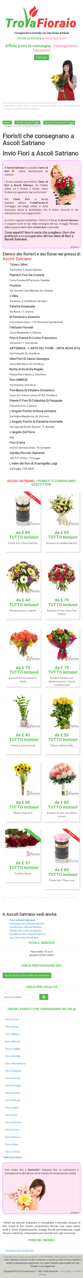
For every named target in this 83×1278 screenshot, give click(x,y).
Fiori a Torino (12, 1129)
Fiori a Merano (13, 1041)
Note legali (65, 1271)
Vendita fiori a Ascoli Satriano (26, 927)
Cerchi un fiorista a (41, 38)
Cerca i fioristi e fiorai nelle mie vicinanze (27, 975)
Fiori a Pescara (13, 1122)
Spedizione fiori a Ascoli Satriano (28, 934)
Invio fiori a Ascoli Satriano (24, 937)
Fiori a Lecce (12, 1019)
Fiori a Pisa (11, 1115)
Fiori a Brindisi (12, 1056)
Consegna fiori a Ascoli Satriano (27, 923)
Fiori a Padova (13, 1070)
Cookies (77, 1271)
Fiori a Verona (12, 1078)
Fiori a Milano (12, 1034)
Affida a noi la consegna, (41, 48)
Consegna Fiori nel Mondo (19, 1250)
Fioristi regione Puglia (27, 122)
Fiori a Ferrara (12, 1093)
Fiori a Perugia (13, 1085)
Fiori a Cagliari (12, 1048)
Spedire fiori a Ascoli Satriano (26, 930)
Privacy (42, 1274)
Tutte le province (12, 1157)
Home (7, 122)
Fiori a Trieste (12, 1151)
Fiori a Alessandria (15, 1063)
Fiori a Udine (12, 1107)
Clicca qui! (41, 57)
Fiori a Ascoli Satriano (22, 920)
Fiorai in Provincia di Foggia (59, 122)
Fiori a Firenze (12, 1100)
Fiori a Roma (12, 1026)
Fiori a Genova (13, 1137)
